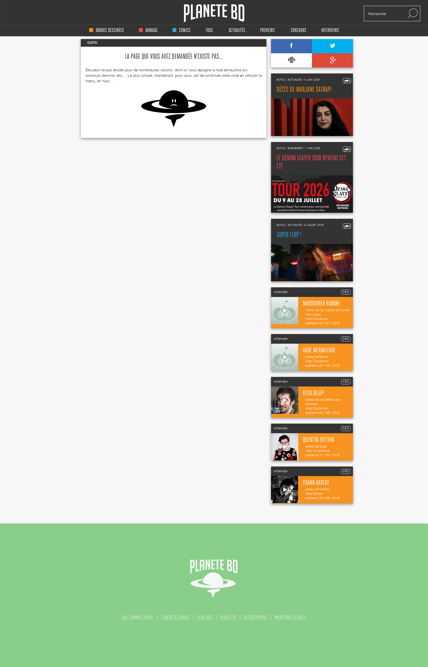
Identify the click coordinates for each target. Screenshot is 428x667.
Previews (267, 30)
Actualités (237, 30)
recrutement (255, 618)
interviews (330, 30)
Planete (214, 13)
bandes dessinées (106, 30)
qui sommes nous (137, 618)
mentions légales (290, 618)
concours (298, 30)
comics (182, 30)
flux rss (204, 618)
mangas (148, 30)
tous (209, 30)
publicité (228, 618)
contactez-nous (175, 618)
